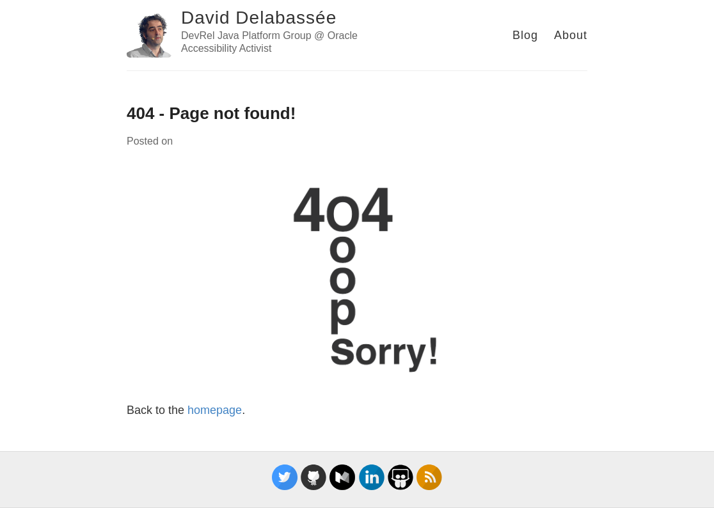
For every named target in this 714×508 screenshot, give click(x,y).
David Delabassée (259, 18)
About (570, 35)
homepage (214, 410)
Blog (525, 35)
